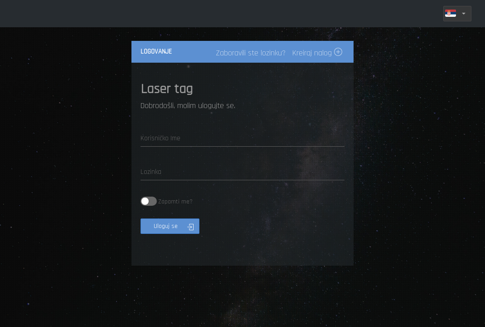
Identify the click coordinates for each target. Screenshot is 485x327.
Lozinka (151, 172)
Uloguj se (174, 226)
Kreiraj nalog (317, 53)
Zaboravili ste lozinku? (251, 53)
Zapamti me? (167, 201)
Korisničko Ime (160, 138)
